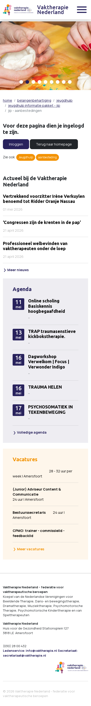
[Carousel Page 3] (33, 82)
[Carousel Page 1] (21, 82)
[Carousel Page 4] (39, 82)
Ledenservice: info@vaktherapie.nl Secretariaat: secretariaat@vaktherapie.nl (40, 652)
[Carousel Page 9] (70, 82)
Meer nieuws (16, 270)
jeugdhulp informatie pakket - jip (34, 105)
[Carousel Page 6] (51, 82)
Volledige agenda (30, 432)
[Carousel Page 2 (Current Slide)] (27, 82)
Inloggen (16, 144)
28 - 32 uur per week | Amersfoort (42, 473)
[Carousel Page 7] (57, 82)
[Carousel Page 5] (45, 82)
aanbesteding (47, 157)
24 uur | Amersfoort (42, 494)
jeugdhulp (64, 100)
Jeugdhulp (25, 157)
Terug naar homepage (54, 144)
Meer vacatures (28, 549)
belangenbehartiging (34, 100)
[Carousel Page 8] (64, 82)
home (7, 100)
